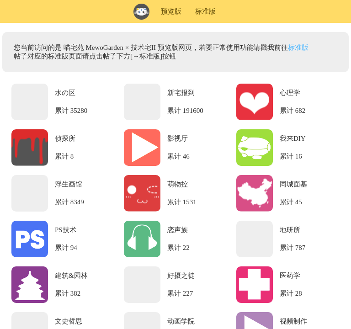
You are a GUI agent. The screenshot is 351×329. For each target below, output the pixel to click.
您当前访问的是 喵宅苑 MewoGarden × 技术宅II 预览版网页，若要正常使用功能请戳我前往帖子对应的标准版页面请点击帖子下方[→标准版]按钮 (161, 52)
